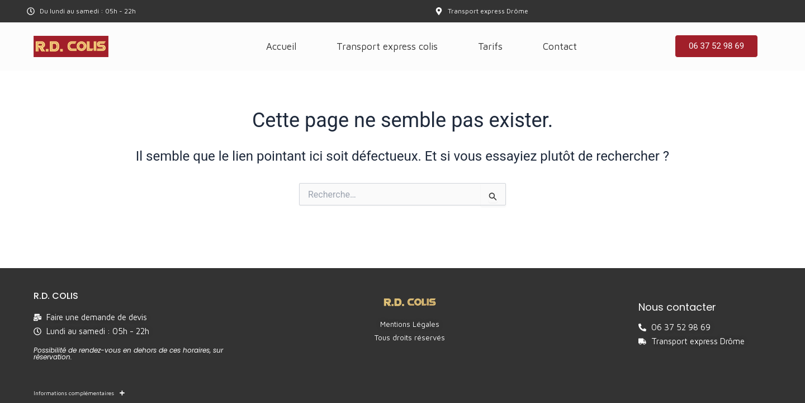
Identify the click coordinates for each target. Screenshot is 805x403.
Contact (560, 46)
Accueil (281, 46)
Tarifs (490, 46)
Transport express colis (387, 46)
